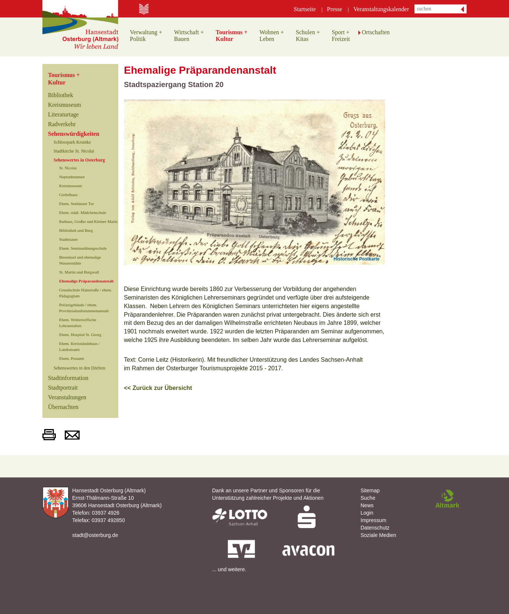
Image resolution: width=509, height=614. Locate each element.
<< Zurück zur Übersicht (158, 388)
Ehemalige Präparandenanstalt (86, 281)
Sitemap (370, 490)
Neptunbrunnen (71, 177)
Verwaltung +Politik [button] (146, 35)
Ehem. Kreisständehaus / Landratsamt (79, 346)
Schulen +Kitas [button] (308, 35)
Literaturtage (63, 114)
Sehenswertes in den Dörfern (79, 368)
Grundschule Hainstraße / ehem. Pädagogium (85, 293)
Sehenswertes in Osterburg (79, 160)
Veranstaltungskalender (381, 9)
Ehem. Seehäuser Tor (76, 203)
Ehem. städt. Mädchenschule (82, 212)
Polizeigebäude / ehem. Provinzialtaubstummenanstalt (84, 308)
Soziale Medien (378, 535)
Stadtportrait (63, 387)
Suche (368, 498)
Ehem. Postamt (71, 358)
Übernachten (63, 407)
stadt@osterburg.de (95, 535)
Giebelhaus (68, 194)
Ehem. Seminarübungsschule (83, 248)
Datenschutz (375, 528)
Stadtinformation (68, 378)
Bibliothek (60, 95)
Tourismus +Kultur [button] (231, 35)
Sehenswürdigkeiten (73, 134)
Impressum (373, 520)
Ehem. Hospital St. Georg (80, 334)
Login (367, 513)
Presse (334, 9)
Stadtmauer (68, 239)
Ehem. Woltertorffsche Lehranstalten (77, 322)
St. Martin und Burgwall (79, 272)
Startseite (305, 9)
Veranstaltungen (67, 397)
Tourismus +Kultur (64, 79)
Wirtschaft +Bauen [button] (189, 35)
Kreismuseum (64, 105)
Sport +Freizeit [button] (341, 35)
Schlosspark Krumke (72, 142)
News (367, 505)
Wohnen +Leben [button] (271, 35)
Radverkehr (62, 124)
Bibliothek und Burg (76, 230)
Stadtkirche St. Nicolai (74, 151)
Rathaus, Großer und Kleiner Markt (88, 221)
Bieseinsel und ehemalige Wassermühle (80, 260)
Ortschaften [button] (376, 32)
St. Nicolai (68, 168)
